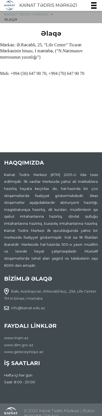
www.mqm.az (16, 338)
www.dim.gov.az (18, 345)
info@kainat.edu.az (28, 308)
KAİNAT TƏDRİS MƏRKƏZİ (48, 5)
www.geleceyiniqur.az (23, 352)
